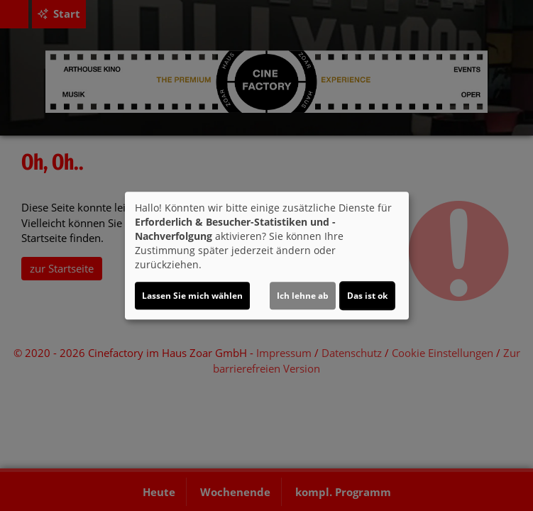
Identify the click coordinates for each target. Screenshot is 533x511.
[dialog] (267, 255)
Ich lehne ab (303, 296)
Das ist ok (367, 296)
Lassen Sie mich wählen (192, 296)
